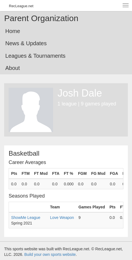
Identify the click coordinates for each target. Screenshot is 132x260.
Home (12, 31)
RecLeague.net (21, 6)
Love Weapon (62, 217)
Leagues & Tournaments (35, 56)
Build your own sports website (50, 254)
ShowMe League (25, 217)
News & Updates (26, 43)
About (12, 68)
